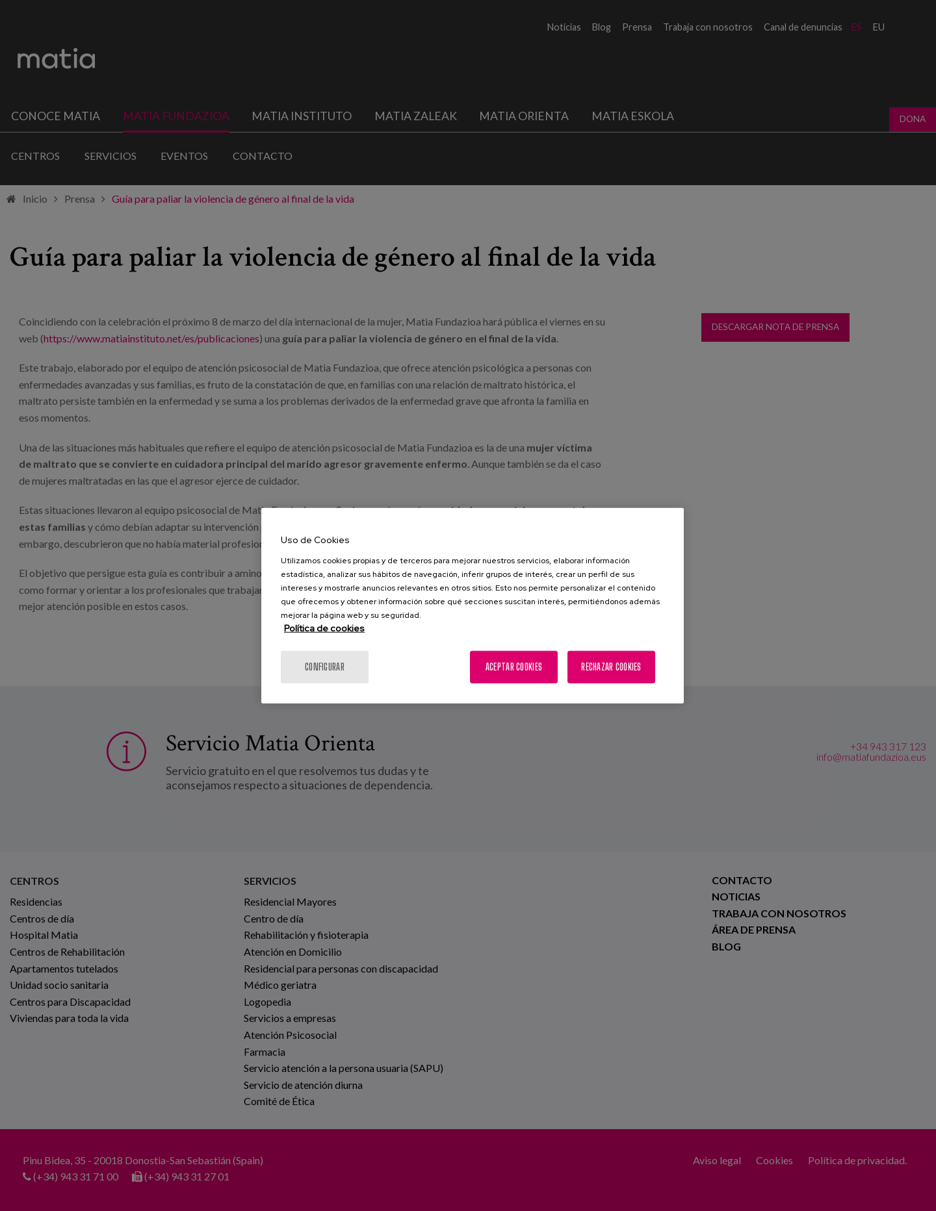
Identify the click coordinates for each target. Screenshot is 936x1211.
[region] (472, 606)
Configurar (324, 666)
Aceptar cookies (514, 666)
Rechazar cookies (611, 666)
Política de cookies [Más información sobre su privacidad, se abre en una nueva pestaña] (324, 627)
